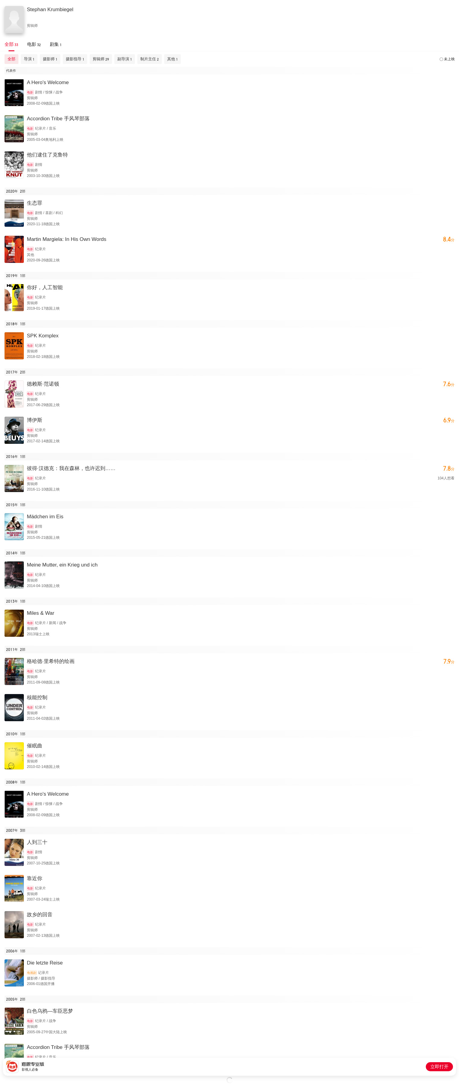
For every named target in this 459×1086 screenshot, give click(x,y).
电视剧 (31, 972)
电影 (30, 92)
